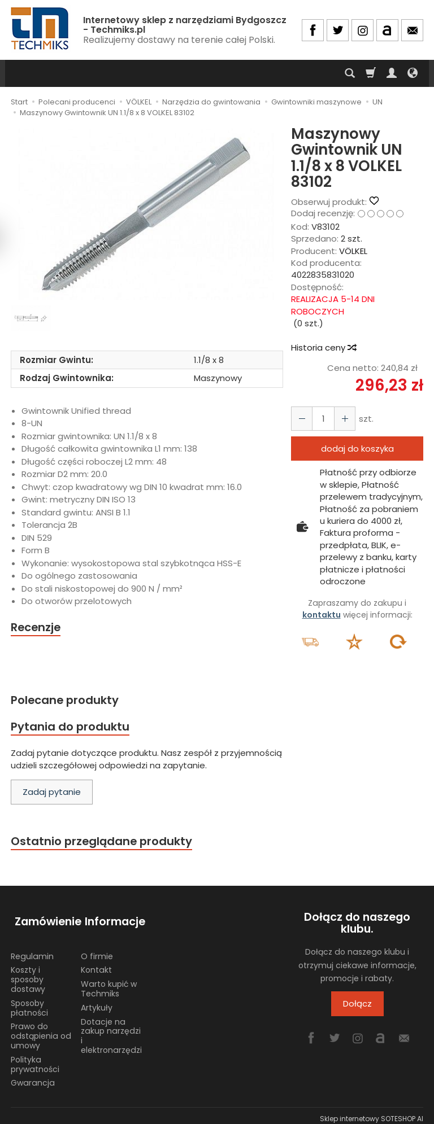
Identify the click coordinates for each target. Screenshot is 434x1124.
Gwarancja (33, 1076)
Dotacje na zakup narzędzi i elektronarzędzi (111, 1029)
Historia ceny (323, 347)
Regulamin (32, 950)
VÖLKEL (353, 251)
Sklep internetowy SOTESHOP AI (371, 1112)
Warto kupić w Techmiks (109, 982)
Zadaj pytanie (52, 794)
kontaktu (321, 614)
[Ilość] (321, 418)
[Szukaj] (350, 73)
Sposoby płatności (29, 1001)
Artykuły (96, 1001)
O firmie (97, 950)
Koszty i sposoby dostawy (28, 973)
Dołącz (357, 1006)
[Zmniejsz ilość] (341, 418)
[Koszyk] (370, 73)
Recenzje (37, 627)
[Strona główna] (41, 29)
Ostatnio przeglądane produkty (104, 844)
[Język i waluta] (412, 73)
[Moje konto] (391, 73)
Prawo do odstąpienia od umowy (41, 1029)
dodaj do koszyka (357, 448)
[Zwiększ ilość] (300, 418)
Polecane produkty (67, 700)
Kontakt (96, 963)
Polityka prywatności (35, 1058)
